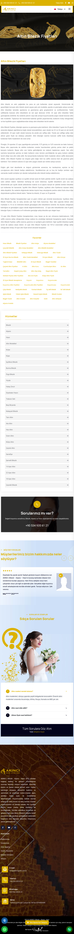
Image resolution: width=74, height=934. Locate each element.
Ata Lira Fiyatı (33, 276)
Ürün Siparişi (5, 847)
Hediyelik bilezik (21, 290)
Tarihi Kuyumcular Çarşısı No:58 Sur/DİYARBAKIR (27, 903)
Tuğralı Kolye (7, 262)
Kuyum (29, 280)
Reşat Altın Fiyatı (52, 271)
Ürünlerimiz (5, 843)
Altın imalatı (21, 299)
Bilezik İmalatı (57, 294)
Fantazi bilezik (37, 290)
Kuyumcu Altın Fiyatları (11, 285)
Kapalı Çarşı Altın (20, 271)
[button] (64, 558)
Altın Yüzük (57, 253)
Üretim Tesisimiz (7, 851)
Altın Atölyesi (56, 299)
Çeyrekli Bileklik (8, 248)
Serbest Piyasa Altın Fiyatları (13, 276)
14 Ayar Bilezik (47, 257)
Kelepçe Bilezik (27, 253)
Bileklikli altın (21, 262)
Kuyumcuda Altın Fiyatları (33, 285)
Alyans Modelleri (49, 243)
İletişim (3, 859)
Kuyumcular (52, 280)
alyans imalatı (8, 303)
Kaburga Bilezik (42, 253)
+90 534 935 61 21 (10, 3)
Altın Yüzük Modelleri (30, 257)
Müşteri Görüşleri (7, 855)
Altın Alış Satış (36, 271)
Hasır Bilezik (7, 243)
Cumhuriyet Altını (49, 266)
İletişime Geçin (39, 732)
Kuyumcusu (51, 285)
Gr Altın (63, 266)
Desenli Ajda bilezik (40, 294)
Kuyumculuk (65, 285)
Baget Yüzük (7, 299)
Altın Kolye (35, 243)
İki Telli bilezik (65, 290)
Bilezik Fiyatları (21, 243)
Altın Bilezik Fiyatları (10, 253)
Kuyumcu (39, 280)
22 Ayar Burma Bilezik (10, 257)
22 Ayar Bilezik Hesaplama (12, 280)
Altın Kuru (35, 266)
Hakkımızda (5, 839)
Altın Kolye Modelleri (26, 248)
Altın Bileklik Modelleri (45, 248)
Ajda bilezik (7, 294)
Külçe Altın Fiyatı (48, 276)
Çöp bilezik (7, 290)
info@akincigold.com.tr (18, 871)
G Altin (24, 266)
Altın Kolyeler (34, 299)
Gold (45, 299)
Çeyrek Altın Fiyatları (10, 266)
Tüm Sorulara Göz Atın (37, 729)
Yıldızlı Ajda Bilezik (22, 294)
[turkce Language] (60, 9)
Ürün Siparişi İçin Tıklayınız (37, 922)
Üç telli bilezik (51, 290)
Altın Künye (61, 257)
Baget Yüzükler (51, 262)
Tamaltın (6, 271)
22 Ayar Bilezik (36, 262)
